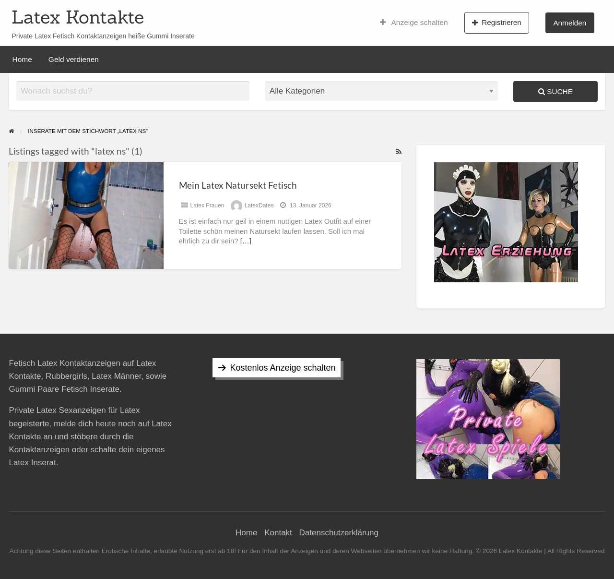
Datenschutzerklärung (338, 532)
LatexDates (259, 205)
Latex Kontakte (78, 16)
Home (22, 59)
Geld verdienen (73, 59)
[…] (245, 241)
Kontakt (278, 532)
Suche (555, 91)
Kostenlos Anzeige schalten (282, 368)
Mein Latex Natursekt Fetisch (238, 185)
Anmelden (569, 23)
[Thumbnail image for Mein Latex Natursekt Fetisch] (86, 215)
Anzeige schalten (414, 22)
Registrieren (496, 22)
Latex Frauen (207, 205)
